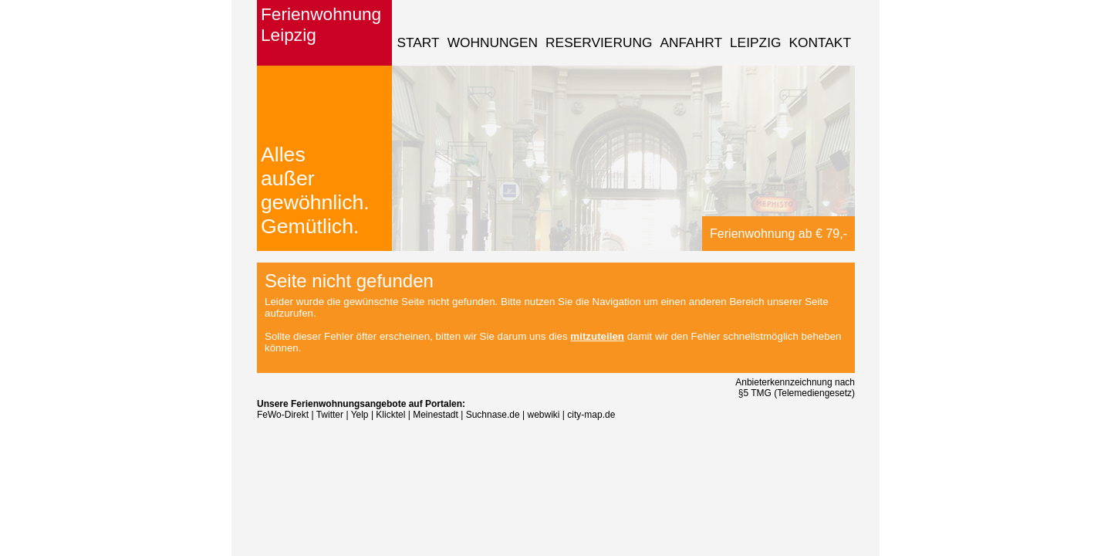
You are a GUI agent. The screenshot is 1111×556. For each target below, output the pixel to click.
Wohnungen (492, 42)
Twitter (329, 414)
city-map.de (591, 414)
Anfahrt (691, 42)
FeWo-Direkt (283, 414)
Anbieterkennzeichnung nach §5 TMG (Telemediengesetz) (795, 387)
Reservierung (598, 42)
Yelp (360, 414)
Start (418, 42)
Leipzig (755, 42)
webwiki (544, 414)
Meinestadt (435, 414)
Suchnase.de (493, 414)
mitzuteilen (597, 336)
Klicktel (390, 414)
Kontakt (820, 42)
